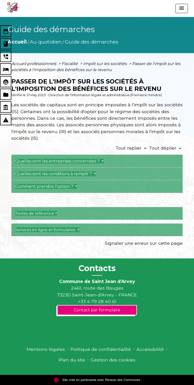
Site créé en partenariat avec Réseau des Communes (97, 380)
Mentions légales (46, 349)
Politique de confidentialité (100, 349)
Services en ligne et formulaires (45, 229)
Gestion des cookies (113, 359)
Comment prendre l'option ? (44, 186)
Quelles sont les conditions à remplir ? (54, 173)
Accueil (17, 42)
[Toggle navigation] (181, 8)
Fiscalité (70, 63)
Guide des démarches (91, 42)
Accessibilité (150, 349)
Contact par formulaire (97, 310)
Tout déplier (166, 148)
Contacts (97, 268)
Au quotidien (46, 42)
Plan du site (72, 359)
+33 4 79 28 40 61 (97, 301)
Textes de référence (34, 213)
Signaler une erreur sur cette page (144, 243)
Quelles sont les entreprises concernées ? (58, 161)
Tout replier (132, 148)
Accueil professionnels (34, 63)
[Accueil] (12, 8)
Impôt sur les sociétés (105, 63)
